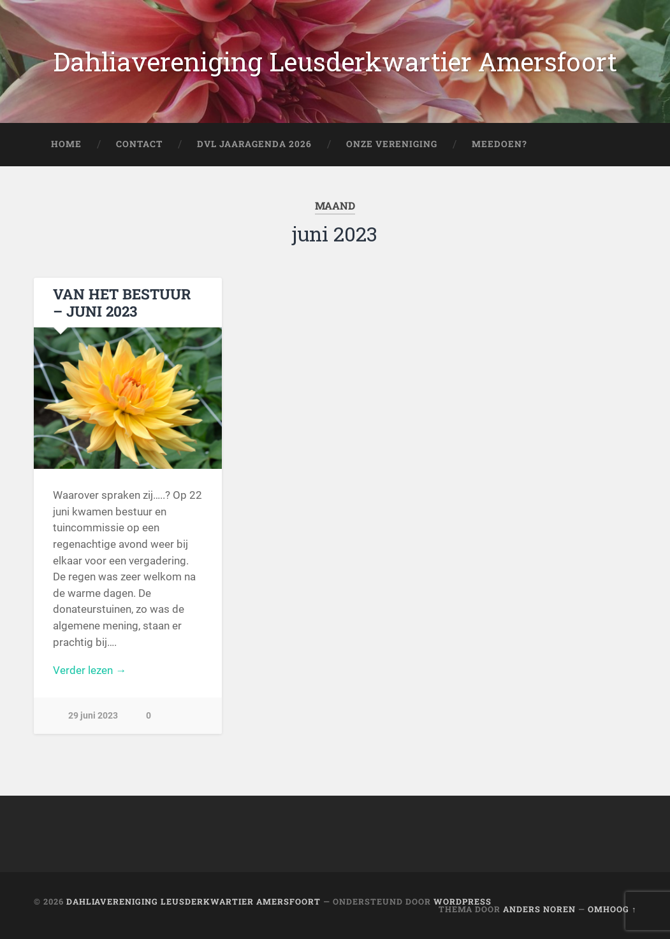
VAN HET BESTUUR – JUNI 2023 (122, 302)
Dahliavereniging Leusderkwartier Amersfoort (335, 61)
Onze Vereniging (391, 144)
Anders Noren (539, 909)
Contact (139, 144)
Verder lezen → (89, 670)
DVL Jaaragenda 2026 (254, 144)
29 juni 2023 (93, 715)
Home (66, 144)
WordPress (462, 901)
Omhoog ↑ (612, 909)
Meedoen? (499, 144)
